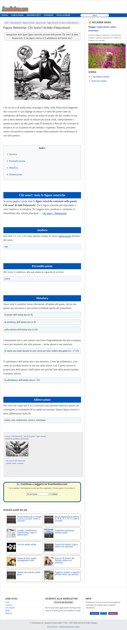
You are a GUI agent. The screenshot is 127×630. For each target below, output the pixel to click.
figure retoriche (41, 436)
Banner (7, 611)
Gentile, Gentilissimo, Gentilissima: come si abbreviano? (27, 532)
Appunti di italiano (29, 436)
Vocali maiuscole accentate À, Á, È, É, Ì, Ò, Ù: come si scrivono (67, 518)
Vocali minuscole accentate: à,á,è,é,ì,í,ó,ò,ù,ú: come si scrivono (29, 518)
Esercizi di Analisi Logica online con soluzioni (66, 545)
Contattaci (8, 605)
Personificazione (17, 161)
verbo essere (64, 236)
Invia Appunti (10, 608)
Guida (7, 602)
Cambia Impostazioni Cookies (69, 627)
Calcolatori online (100, 76)
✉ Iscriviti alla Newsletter (63, 602)
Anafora (13, 154)
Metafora (13, 167)
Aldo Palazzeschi (17, 436)
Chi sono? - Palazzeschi (54, 213)
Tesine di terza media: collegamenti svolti (27, 559)
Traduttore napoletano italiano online (64, 531)
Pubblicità (8, 613)
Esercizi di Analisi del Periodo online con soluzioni (64, 560)
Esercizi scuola (98, 80)
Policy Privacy (52, 627)
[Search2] (37, 494)
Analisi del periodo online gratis (28, 573)
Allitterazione (15, 174)
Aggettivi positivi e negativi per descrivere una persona (67, 573)
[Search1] (95, 15)
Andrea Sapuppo (91, 623)
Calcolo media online (26, 544)
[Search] (53, 494)
